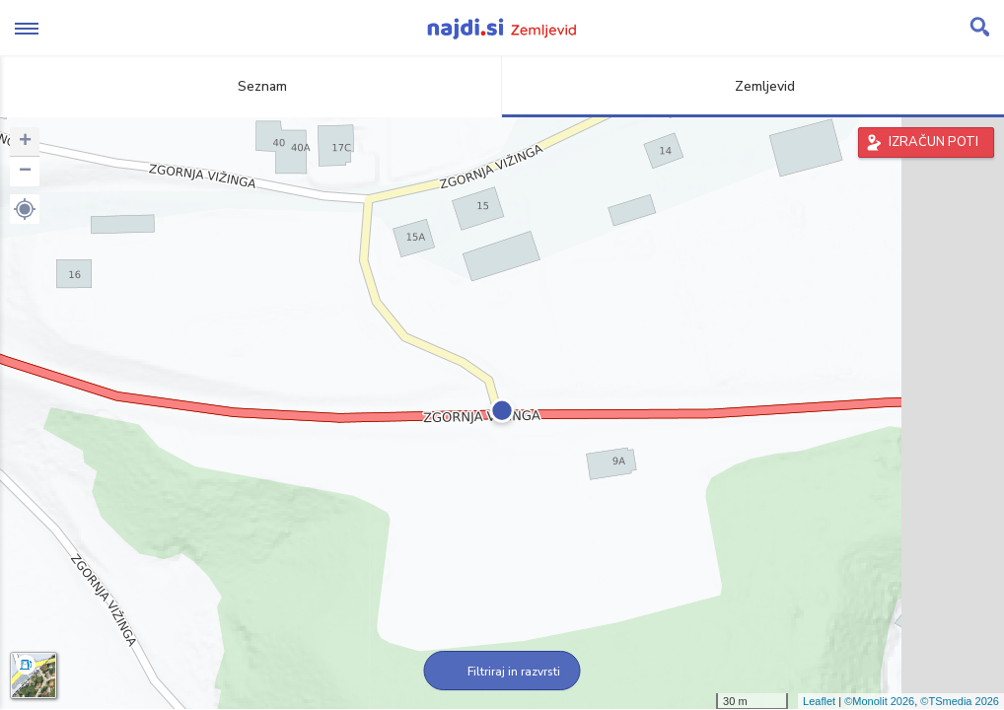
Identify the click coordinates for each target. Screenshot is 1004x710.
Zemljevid (753, 86)
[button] (24, 209)
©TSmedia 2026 (959, 701)
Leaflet (819, 701)
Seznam (251, 86)
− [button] (25, 171)
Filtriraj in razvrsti (502, 671)
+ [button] (25, 142)
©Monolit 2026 (879, 701)
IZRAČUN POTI (933, 142)
